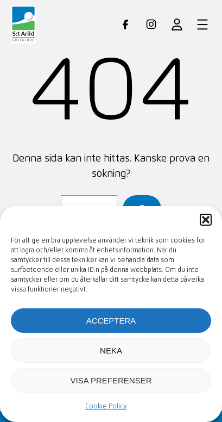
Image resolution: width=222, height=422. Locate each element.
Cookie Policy (105, 407)
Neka (111, 350)
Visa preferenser (110, 380)
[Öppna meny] (202, 24)
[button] (205, 219)
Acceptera (111, 320)
